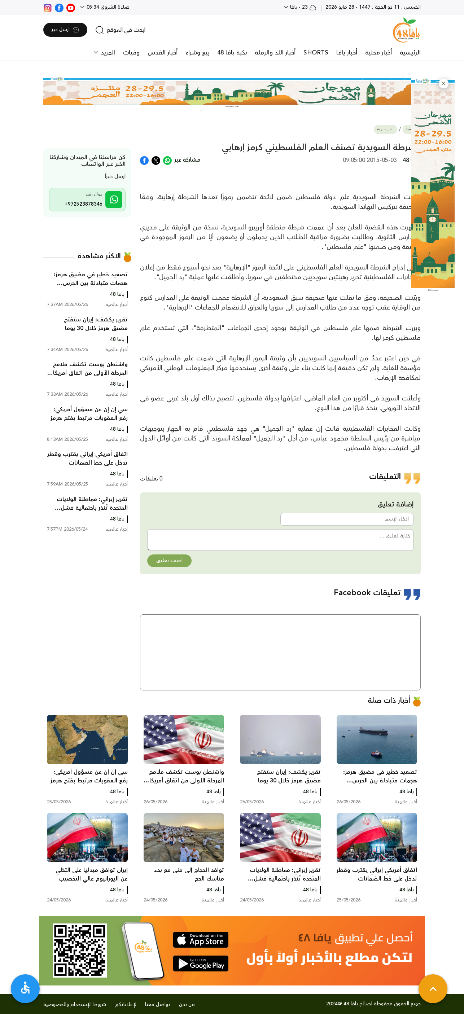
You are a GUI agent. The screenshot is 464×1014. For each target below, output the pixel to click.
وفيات (131, 52)
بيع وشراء (197, 52)
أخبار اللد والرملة (275, 52)
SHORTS (315, 52)
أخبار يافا (346, 52)
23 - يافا (302, 7)
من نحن (187, 1005)
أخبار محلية (378, 52)
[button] (443, 83)
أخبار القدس (163, 52)
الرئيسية (410, 52)
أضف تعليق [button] (169, 561)
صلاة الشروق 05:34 (107, 7)
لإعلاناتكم (125, 1005)
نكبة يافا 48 (232, 52)
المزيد (107, 52)
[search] (120, 30)
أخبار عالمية (385, 129)
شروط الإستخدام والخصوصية (74, 1005)
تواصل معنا (157, 1005)
